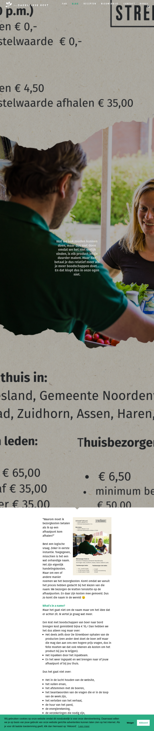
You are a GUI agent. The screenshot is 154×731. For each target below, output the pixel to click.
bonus (144, 3)
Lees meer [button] (84, 726)
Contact (129, 3)
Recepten (90, 3)
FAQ (64, 3)
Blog (75, 3)
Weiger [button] (130, 723)
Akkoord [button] (143, 723)
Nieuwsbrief (110, 3)
